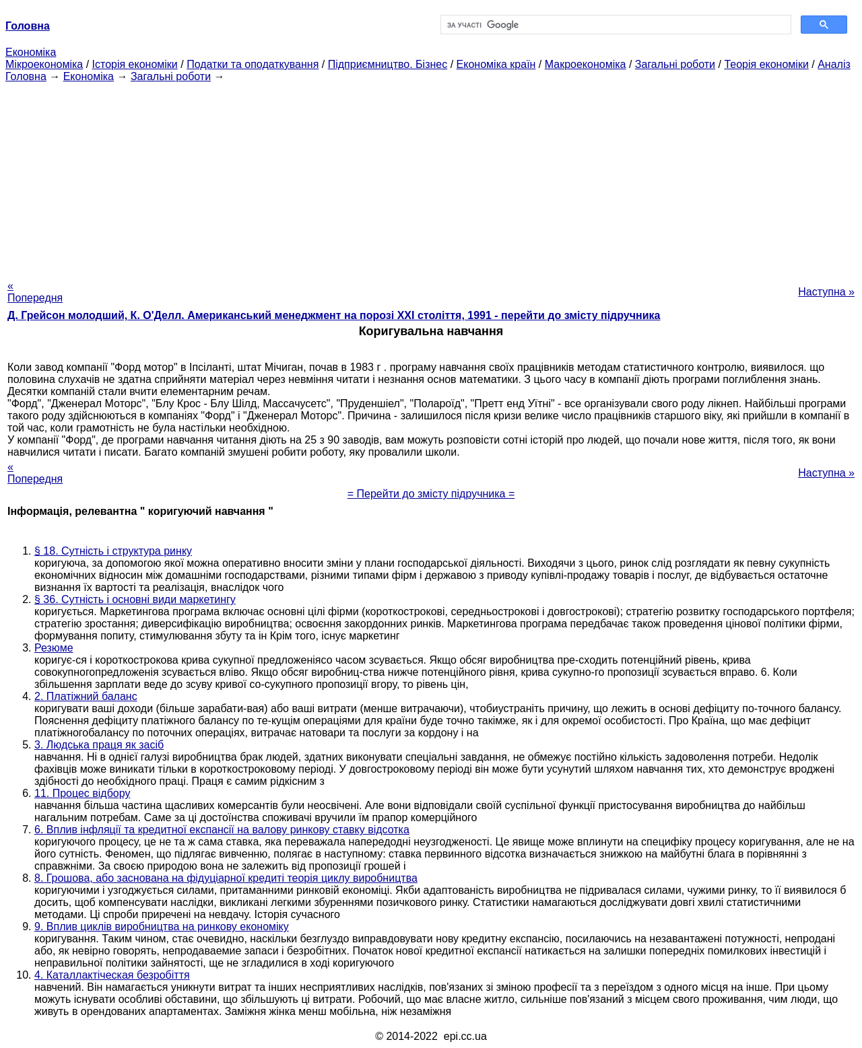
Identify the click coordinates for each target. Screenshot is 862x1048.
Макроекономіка (585, 64)
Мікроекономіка (44, 64)
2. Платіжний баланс (85, 696)
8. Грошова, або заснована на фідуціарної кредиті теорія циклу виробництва (226, 878)
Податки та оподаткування (253, 64)
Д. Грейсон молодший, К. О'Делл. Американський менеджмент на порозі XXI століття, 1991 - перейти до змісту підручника (333, 315)
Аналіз (834, 64)
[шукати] (614, 25)
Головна (25, 76)
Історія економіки (135, 64)
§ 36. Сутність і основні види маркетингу (135, 599)
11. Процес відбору (82, 793)
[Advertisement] (431, 177)
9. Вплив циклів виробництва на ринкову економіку (161, 926)
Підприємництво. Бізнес (388, 64)
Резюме (53, 648)
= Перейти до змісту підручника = (431, 493)
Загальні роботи (675, 64)
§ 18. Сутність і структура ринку (113, 551)
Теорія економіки (766, 64)
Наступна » (826, 292)
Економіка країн (496, 64)
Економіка (30, 52)
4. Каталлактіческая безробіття (112, 975)
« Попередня (35, 292)
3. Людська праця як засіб (99, 744)
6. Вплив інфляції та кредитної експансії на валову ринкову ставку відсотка (221, 829)
